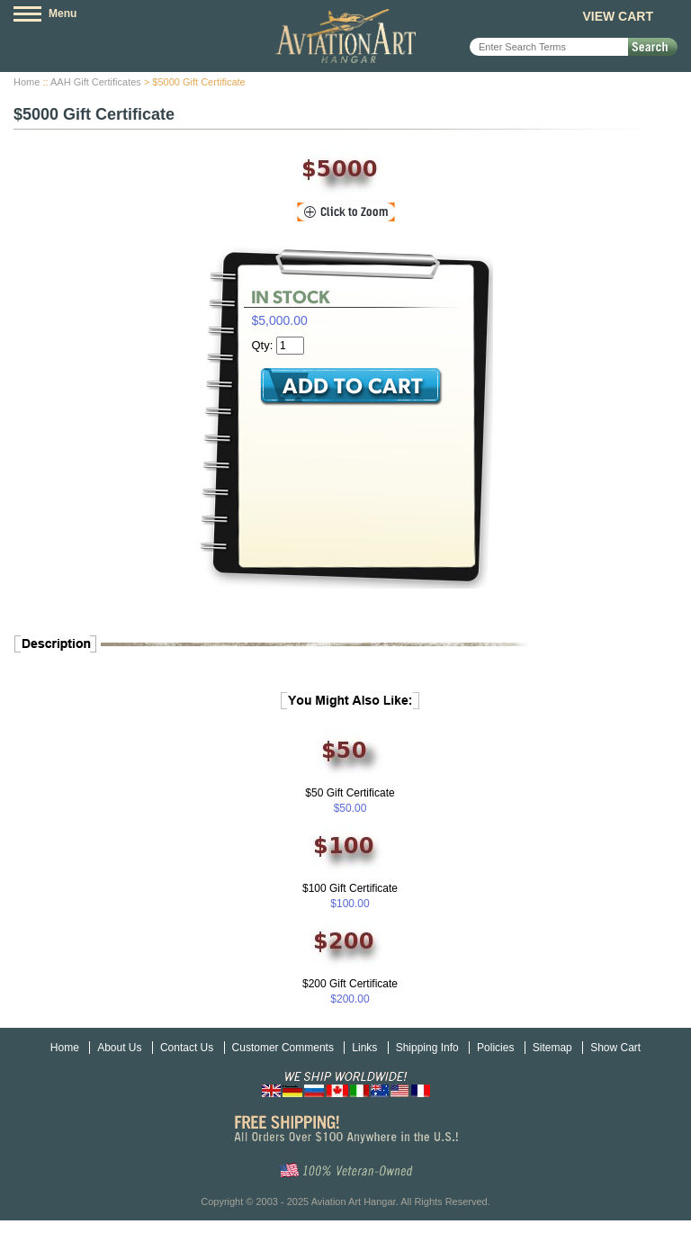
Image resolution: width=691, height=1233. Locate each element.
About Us (119, 1047)
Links (364, 1047)
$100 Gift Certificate (350, 888)
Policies (495, 1047)
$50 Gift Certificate (349, 793)
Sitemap (552, 1047)
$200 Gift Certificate (350, 983)
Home (26, 81)
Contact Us (186, 1047)
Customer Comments (283, 1047)
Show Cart (615, 1047)
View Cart (617, 16)
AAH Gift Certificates (95, 81)
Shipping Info (427, 1047)
